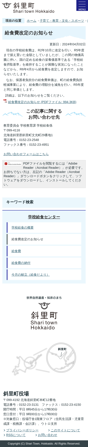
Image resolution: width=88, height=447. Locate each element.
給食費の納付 (21, 263)
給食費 (16, 251)
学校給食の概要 (23, 227)
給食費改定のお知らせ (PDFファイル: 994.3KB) (42, 102)
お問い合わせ (47, 435)
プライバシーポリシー (22, 430)
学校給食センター (44, 217)
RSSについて (16, 435)
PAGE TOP (78, 304)
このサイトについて (65, 430)
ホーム (31, 20)
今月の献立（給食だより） (31, 274)
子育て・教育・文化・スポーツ (62, 20)
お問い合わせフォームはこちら (26, 154)
